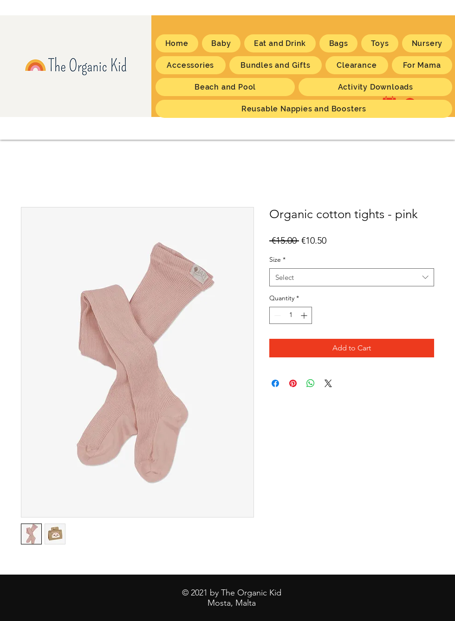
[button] (422, 65)
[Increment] (305, 315)
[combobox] (351, 277)
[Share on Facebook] (275, 383)
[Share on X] (328, 383)
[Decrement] (276, 315)
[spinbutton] (290, 315)
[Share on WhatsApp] (310, 383)
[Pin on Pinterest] (293, 383)
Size (277, 259)
